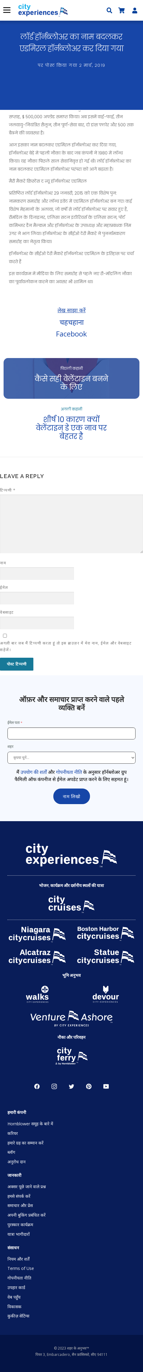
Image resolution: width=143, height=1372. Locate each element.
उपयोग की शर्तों (34, 772)
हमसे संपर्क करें (18, 1196)
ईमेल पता (13, 722)
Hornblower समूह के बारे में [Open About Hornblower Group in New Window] (30, 1124)
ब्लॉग (11, 1152)
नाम (3, 563)
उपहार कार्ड (16, 1287)
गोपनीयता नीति (69, 772)
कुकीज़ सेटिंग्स (18, 1316)
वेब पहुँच (14, 1297)
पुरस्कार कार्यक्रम (20, 1224)
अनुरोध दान (16, 1162)
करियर (12, 1133)
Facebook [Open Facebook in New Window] (37, 1086)
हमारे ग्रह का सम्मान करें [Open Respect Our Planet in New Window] (25, 1143)
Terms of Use (20, 1268)
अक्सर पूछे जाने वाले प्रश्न (26, 1186)
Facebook (71, 334)
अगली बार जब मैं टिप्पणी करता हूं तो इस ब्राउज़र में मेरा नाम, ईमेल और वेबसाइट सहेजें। (66, 646)
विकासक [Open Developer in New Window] (14, 1306)
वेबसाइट (7, 612)
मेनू (5, 10)
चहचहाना (72, 322)
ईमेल (4, 587)
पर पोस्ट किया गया (71, 65)
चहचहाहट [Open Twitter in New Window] (71, 1086)
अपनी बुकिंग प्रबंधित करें (26, 1215)
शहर (10, 746)
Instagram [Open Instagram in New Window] (54, 1086)
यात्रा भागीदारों (18, 1234)
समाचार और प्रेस (20, 1205)
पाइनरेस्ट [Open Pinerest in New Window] (88, 1086)
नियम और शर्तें (18, 1259)
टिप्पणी (7, 490)
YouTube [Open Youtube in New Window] (106, 1086)
